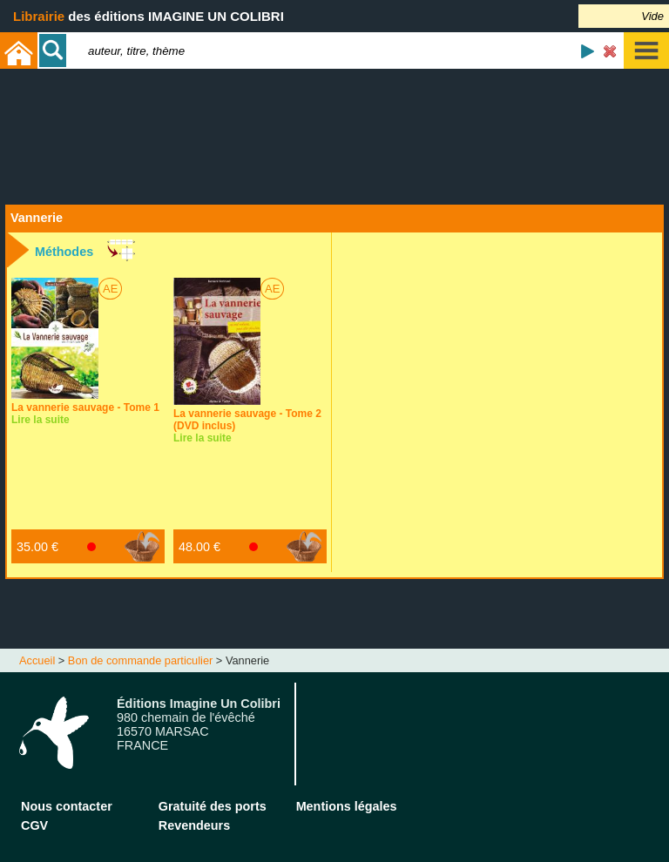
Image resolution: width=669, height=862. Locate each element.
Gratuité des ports (213, 806)
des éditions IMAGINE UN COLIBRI (148, 16)
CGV (34, 825)
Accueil (37, 660)
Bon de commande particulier (140, 660)
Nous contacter (66, 806)
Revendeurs (194, 825)
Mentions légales (346, 806)
